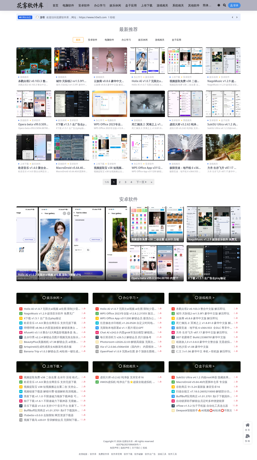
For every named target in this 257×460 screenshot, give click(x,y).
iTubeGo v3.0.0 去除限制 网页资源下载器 (49, 415)
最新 (78, 39)
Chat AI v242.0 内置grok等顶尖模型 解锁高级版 (129, 332)
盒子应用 (176, 39)
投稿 (145, 447)
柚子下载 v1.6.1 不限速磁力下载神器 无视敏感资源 (54, 401)
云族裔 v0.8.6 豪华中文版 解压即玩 (109, 82)
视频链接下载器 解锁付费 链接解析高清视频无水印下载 (57, 391)
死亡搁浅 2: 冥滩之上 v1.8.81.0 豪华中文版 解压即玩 (207, 323)
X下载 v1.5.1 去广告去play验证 (71, 126)
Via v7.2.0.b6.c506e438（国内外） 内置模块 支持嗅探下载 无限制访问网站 (145, 346)
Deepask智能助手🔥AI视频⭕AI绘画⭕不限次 (204, 410)
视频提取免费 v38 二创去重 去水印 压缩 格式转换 (185, 82)
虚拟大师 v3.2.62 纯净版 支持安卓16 (184, 126)
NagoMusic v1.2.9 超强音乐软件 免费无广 (222, 82)
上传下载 (176, 77)
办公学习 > (130, 297)
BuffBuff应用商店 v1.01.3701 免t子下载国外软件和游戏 (57, 410)
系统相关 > (130, 366)
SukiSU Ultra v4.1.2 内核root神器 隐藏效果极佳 (222, 126)
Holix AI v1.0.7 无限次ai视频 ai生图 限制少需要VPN (49, 275)
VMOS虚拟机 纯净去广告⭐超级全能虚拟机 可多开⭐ (132, 382)
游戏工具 (162, 454)
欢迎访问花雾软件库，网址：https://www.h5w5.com (76, 17)
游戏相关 (159, 39)
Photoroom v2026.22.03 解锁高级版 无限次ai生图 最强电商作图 (139, 342)
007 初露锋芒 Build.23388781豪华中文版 (201, 337)
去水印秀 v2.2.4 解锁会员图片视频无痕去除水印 (52, 337)
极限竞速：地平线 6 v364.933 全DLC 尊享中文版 (185, 169)
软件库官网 (116, 454)
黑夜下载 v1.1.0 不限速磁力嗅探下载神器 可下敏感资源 (57, 396)
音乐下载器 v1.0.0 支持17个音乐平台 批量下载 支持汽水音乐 (60, 405)
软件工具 (172, 454)
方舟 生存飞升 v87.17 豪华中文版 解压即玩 (222, 169)
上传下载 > (54, 366)
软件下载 (128, 454)
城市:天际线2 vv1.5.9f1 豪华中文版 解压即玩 (70, 82)
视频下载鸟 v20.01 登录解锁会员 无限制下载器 (52, 420)
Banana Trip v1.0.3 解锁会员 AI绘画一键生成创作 (54, 351)
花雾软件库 (127, 441)
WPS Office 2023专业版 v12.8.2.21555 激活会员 (108, 126)
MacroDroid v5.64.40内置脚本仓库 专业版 (71, 169)
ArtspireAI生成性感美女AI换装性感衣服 (48, 346)
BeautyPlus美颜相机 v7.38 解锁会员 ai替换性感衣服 (55, 342)
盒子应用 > (206, 366)
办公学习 (126, 39)
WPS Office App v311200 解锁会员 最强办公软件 (147, 169)
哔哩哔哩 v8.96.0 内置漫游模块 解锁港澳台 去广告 (54, 327)
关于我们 (136, 447)
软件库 (93, 454)
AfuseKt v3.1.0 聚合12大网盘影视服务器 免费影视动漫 (56, 332)
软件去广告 (150, 454)
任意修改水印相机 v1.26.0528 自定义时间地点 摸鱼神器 (133, 323)
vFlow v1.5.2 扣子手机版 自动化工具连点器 (202, 405)
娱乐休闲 (143, 39)
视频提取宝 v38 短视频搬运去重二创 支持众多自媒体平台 (58, 386)
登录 (234, 5)
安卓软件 (92, 39)
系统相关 (187, 120)
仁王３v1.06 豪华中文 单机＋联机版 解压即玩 (203, 351)
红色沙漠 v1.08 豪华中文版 (192, 346)
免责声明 (114, 447)
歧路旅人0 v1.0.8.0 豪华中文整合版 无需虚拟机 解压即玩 (210, 342)
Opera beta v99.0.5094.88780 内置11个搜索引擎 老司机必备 (156, 279)
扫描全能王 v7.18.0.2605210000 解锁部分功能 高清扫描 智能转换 (215, 391)
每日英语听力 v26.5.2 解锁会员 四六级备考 (125, 337)
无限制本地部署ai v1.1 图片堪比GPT (121, 327)
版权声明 (125, 447)
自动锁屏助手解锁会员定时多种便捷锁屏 (200, 401)
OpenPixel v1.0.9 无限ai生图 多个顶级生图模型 (128, 351)
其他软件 (24, 120)
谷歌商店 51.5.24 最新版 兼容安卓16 (198, 386)
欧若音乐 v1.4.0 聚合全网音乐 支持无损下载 (33, 169)
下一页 (141, 182)
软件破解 (138, 454)
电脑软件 (109, 39)
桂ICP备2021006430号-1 (128, 444)
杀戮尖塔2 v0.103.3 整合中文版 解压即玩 (33, 82)
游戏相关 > (206, 297)
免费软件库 (104, 454)
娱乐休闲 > (54, 297)
